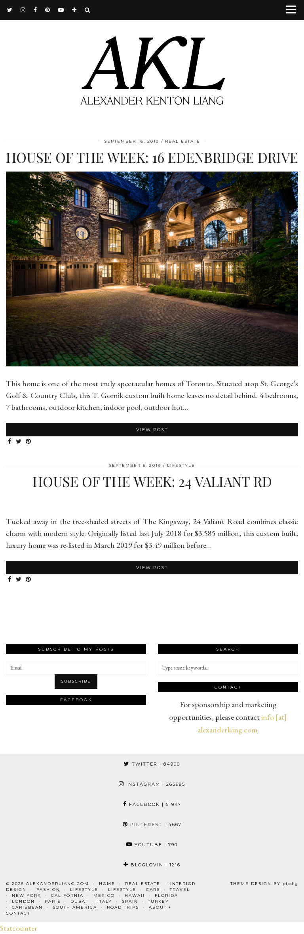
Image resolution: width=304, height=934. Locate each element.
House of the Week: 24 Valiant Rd (152, 481)
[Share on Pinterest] (28, 441)
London (23, 901)
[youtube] (61, 9)
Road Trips (123, 907)
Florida (166, 895)
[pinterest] (47, 9)
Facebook (152, 804)
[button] (293, 10)
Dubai (78, 901)
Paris (53, 901)
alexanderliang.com (57, 883)
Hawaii (135, 895)
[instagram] (23, 9)
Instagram (152, 784)
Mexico (104, 895)
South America (75, 907)
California (67, 895)
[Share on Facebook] (10, 441)
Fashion (48, 889)
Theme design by (264, 883)
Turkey (158, 901)
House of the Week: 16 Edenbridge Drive (152, 157)
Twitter (152, 764)
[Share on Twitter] (19, 441)
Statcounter (18, 928)
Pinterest (152, 824)
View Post (152, 429)
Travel (180, 889)
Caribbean (27, 907)
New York (26, 895)
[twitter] (10, 9)
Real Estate (182, 141)
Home (107, 883)
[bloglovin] (74, 9)
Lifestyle (181, 465)
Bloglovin (152, 865)
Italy (104, 901)
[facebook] (35, 9)
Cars (153, 889)
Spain (130, 901)
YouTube (152, 844)
